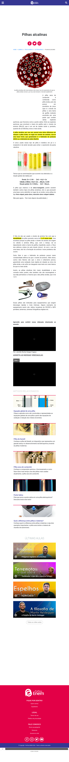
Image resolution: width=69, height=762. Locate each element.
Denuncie (34, 730)
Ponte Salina (18, 495)
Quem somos (34, 703)
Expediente (34, 706)
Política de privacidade (34, 718)
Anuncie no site (34, 733)
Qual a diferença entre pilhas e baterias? (29, 521)
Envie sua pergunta (34, 727)
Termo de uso (34, 715)
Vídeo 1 (16, 360)
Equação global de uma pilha (24, 411)
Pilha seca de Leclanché (23, 467)
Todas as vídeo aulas (35, 622)
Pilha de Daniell (19, 439)
